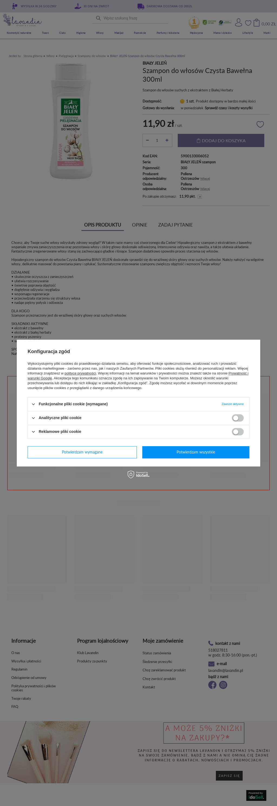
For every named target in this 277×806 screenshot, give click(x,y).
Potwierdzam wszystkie (196, 452)
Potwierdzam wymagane (82, 452)
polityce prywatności (80, 373)
